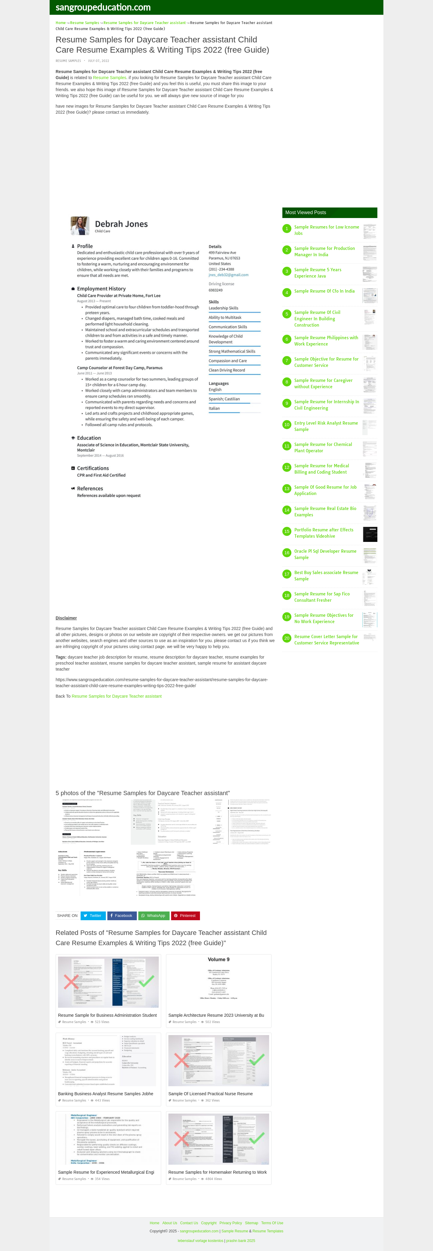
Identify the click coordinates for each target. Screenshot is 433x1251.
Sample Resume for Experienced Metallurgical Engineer (110, 1172)
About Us (169, 1223)
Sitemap (251, 1223)
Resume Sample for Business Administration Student (107, 1015)
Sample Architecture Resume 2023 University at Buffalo (220, 1015)
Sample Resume (234, 1231)
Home (154, 1223)
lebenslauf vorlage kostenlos (200, 1241)
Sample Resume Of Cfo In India (324, 291)
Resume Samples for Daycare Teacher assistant (116, 696)
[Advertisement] (166, 162)
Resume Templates (268, 1231)
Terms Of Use (272, 1223)
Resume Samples (68, 61)
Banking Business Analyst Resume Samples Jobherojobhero (114, 1093)
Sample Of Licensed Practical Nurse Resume (210, 1093)
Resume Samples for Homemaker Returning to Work (217, 1172)
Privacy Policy (231, 1223)
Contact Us (189, 1223)
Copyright (208, 1223)
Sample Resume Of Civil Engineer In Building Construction (317, 319)
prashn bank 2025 (240, 1241)
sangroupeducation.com (103, 7)
